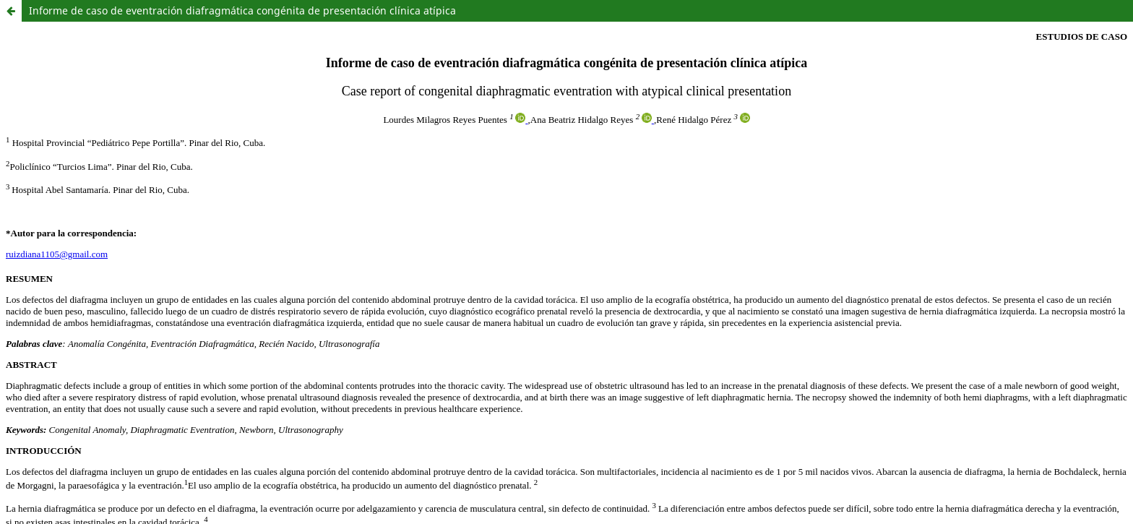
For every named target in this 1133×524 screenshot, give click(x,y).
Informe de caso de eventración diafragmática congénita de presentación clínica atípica (242, 10)
